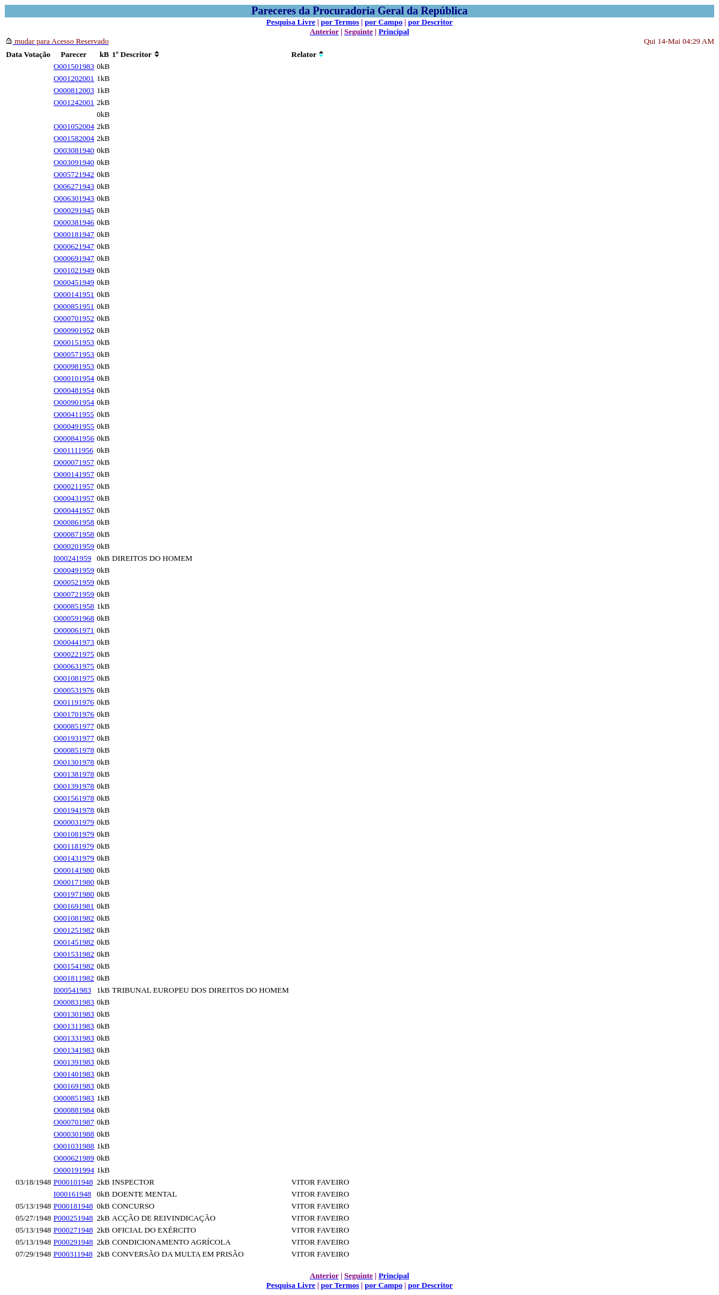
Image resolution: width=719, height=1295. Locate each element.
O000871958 (73, 534)
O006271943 (73, 186)
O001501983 (73, 66)
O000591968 (73, 618)
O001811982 (73, 977)
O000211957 (73, 486)
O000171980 (73, 882)
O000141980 (73, 870)
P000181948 (73, 1205)
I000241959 (72, 558)
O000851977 (73, 726)
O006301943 (73, 198)
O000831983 (73, 1001)
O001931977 (73, 738)
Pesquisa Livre (290, 21)
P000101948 (73, 1181)
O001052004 (73, 126)
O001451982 (73, 942)
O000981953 (73, 366)
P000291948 (73, 1241)
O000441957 (73, 510)
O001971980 (73, 894)
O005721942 (73, 174)
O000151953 (73, 342)
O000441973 (73, 642)
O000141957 (73, 474)
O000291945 (73, 210)
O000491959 (73, 570)
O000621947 (73, 246)
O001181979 (73, 846)
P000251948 (73, 1217)
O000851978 (73, 750)
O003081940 (73, 150)
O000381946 (73, 222)
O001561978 (73, 798)
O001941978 (73, 810)
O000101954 (73, 378)
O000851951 (73, 306)
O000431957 (73, 498)
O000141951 (73, 294)
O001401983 (73, 1073)
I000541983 (72, 989)
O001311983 (73, 1025)
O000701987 (73, 1121)
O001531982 (73, 954)
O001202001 (73, 78)
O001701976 (73, 714)
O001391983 (73, 1061)
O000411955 (73, 414)
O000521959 (73, 582)
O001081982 (73, 918)
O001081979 (73, 834)
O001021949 (73, 270)
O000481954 (73, 390)
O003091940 (73, 162)
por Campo (383, 21)
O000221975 (73, 654)
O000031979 (73, 822)
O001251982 (73, 930)
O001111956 (73, 450)
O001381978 (73, 774)
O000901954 (73, 402)
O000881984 (73, 1109)
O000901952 (73, 330)
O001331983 (73, 1037)
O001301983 (73, 1013)
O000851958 (73, 606)
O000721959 (73, 594)
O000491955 (73, 426)
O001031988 (73, 1145)
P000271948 (73, 1229)
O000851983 (73, 1097)
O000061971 (73, 630)
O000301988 (73, 1133)
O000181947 (73, 234)
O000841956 (73, 438)
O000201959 (73, 546)
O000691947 (73, 258)
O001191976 (73, 702)
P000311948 (72, 1253)
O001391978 (73, 786)
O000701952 (73, 318)
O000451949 (73, 282)
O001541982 (73, 966)
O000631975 (73, 666)
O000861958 (73, 522)
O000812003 (73, 90)
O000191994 (73, 1169)
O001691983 (73, 1085)
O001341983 (73, 1049)
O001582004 (73, 138)
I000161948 (72, 1193)
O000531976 (73, 690)
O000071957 (73, 462)
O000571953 (73, 354)
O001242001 (73, 102)
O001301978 (73, 762)
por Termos (340, 21)
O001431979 (73, 858)
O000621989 (73, 1157)
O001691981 (73, 906)
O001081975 (73, 678)
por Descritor (430, 21)
